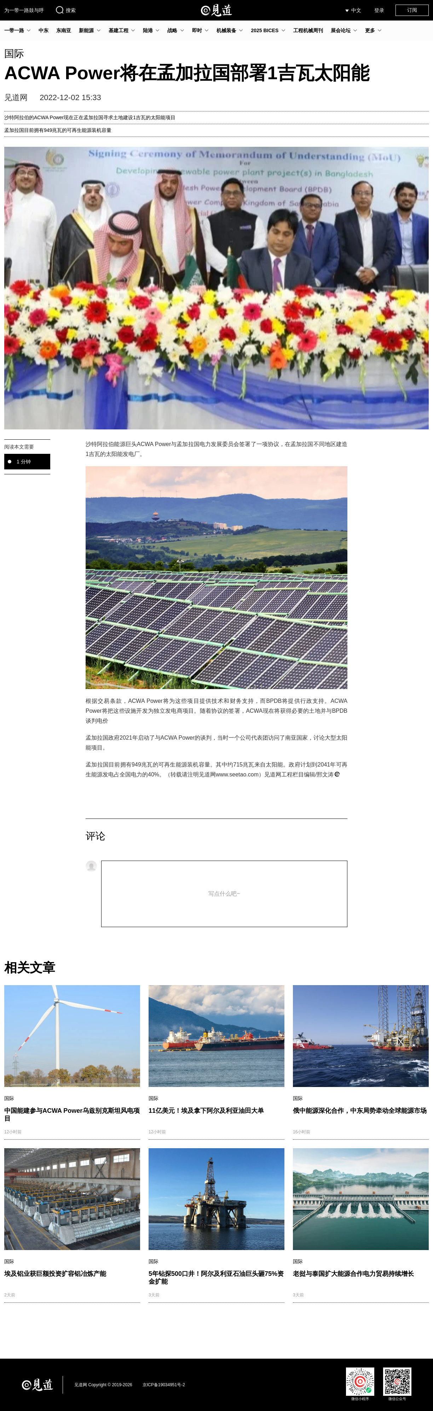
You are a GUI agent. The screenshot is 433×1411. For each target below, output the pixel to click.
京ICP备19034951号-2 (164, 1384)
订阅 (412, 10)
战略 (172, 30)
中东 (43, 30)
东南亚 (63, 30)
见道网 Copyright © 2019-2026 (103, 1384)
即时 (197, 30)
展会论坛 (341, 30)
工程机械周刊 (308, 30)
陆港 (148, 30)
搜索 (65, 10)
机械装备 (226, 30)
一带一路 (14, 30)
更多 (370, 30)
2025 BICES (264, 30)
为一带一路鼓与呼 (24, 10)
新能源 (86, 30)
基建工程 (118, 30)
